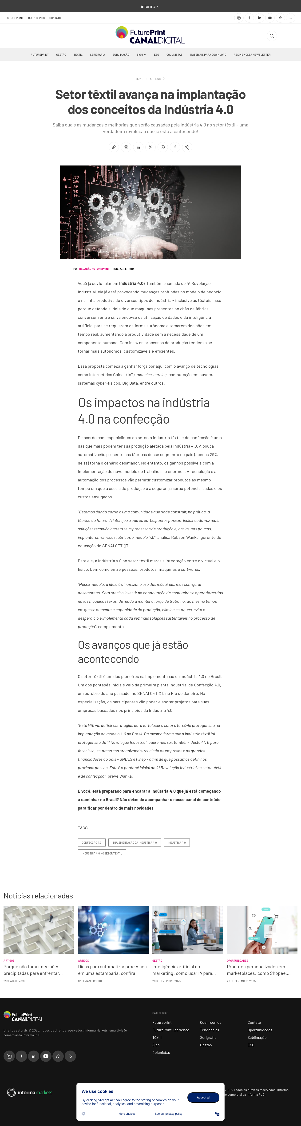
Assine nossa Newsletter (252, 54)
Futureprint (40, 54)
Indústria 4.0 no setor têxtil (102, 853)
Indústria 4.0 (177, 842)
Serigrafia (97, 54)
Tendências (209, 1030)
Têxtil (78, 54)
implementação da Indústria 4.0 (134, 842)
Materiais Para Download (208, 54)
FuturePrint (15, 18)
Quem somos (36, 18)
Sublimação (121, 54)
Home (139, 78)
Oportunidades (260, 1030)
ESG (156, 54)
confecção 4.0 (92, 842)
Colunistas (174, 54)
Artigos (155, 78)
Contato (55, 18)
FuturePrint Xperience (170, 1030)
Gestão (61, 54)
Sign (140, 54)
